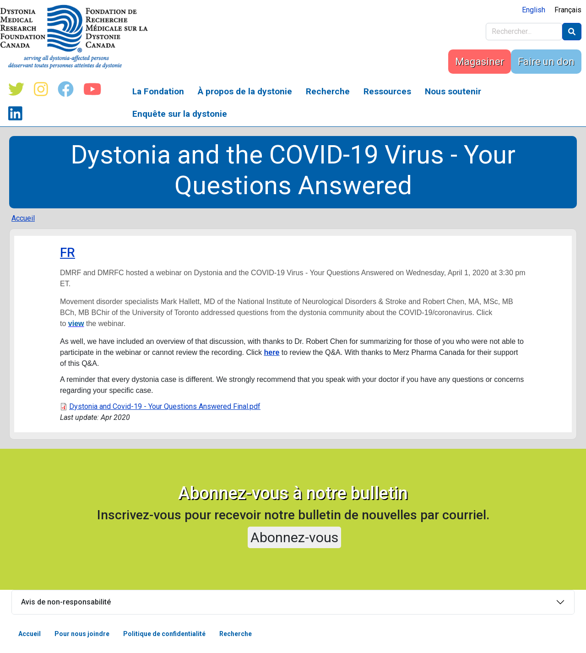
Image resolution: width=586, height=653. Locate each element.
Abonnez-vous (294, 537)
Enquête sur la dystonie (179, 114)
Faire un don (546, 61)
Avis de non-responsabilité (66, 602)
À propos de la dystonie (245, 91)
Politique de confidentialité (164, 633)
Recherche (328, 91)
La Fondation (158, 91)
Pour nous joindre (81, 633)
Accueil (23, 218)
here (272, 352)
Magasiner (479, 61)
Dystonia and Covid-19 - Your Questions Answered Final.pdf (164, 406)
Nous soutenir (453, 91)
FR (67, 252)
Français (567, 9)
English (533, 9)
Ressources (387, 91)
